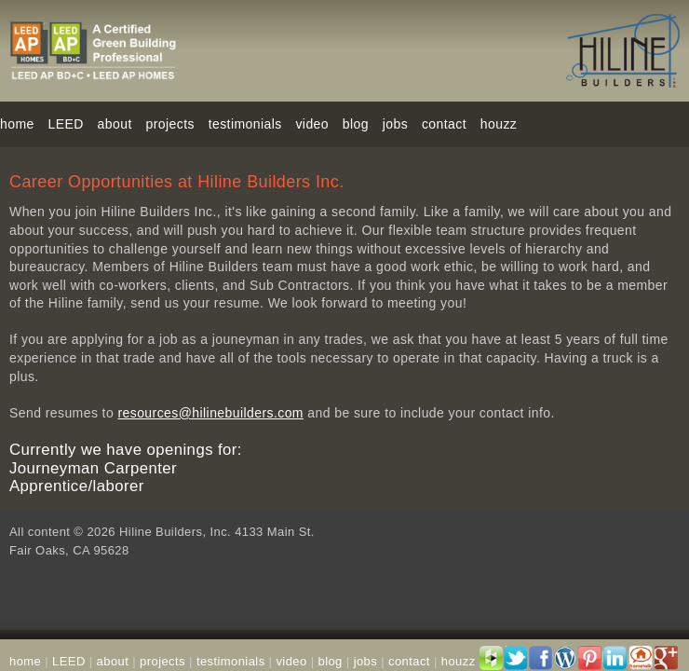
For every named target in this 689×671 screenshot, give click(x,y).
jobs (395, 123)
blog (356, 123)
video (312, 123)
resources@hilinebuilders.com (210, 412)
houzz (498, 123)
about (113, 661)
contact (444, 123)
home (17, 123)
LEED (66, 123)
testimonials (245, 123)
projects (170, 123)
